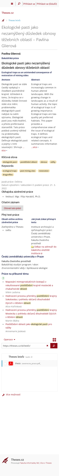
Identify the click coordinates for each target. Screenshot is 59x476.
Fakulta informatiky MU (29, 463)
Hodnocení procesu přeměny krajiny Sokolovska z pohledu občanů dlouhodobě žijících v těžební (31, 299)
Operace (8, 339)
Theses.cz (8, 12)
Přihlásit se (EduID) (47, 3)
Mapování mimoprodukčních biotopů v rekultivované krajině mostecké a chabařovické (29, 285)
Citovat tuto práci (12, 208)
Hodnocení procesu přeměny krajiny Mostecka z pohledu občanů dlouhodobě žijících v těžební (31, 313)
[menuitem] (9, 339)
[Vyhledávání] (19, 4)
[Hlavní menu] (12, 4)
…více (34, 147)
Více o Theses (46, 463)
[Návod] (3, 278)
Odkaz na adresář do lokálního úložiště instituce (43, 250)
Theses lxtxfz (14, 20)
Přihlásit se (29, 3)
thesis (28, 363)
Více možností (11, 394)
